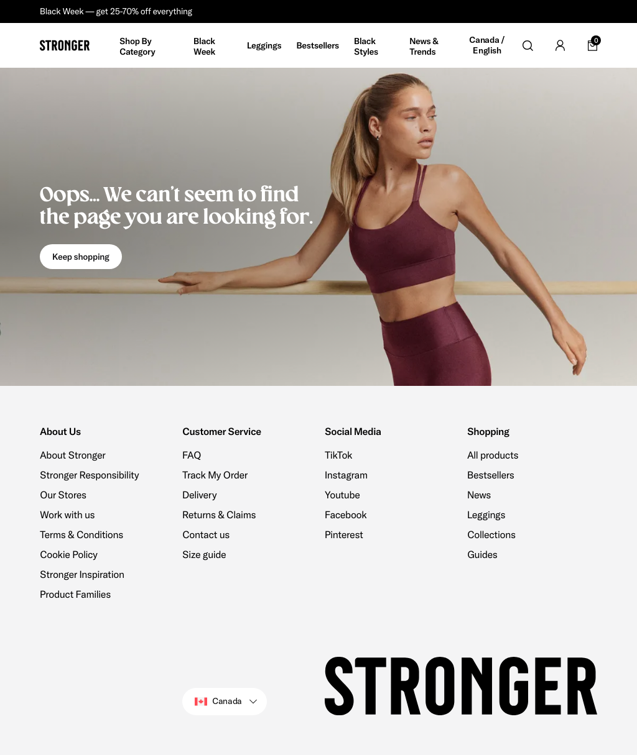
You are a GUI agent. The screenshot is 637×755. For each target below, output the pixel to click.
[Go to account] (560, 45)
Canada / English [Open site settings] (486, 46)
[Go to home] (65, 45)
